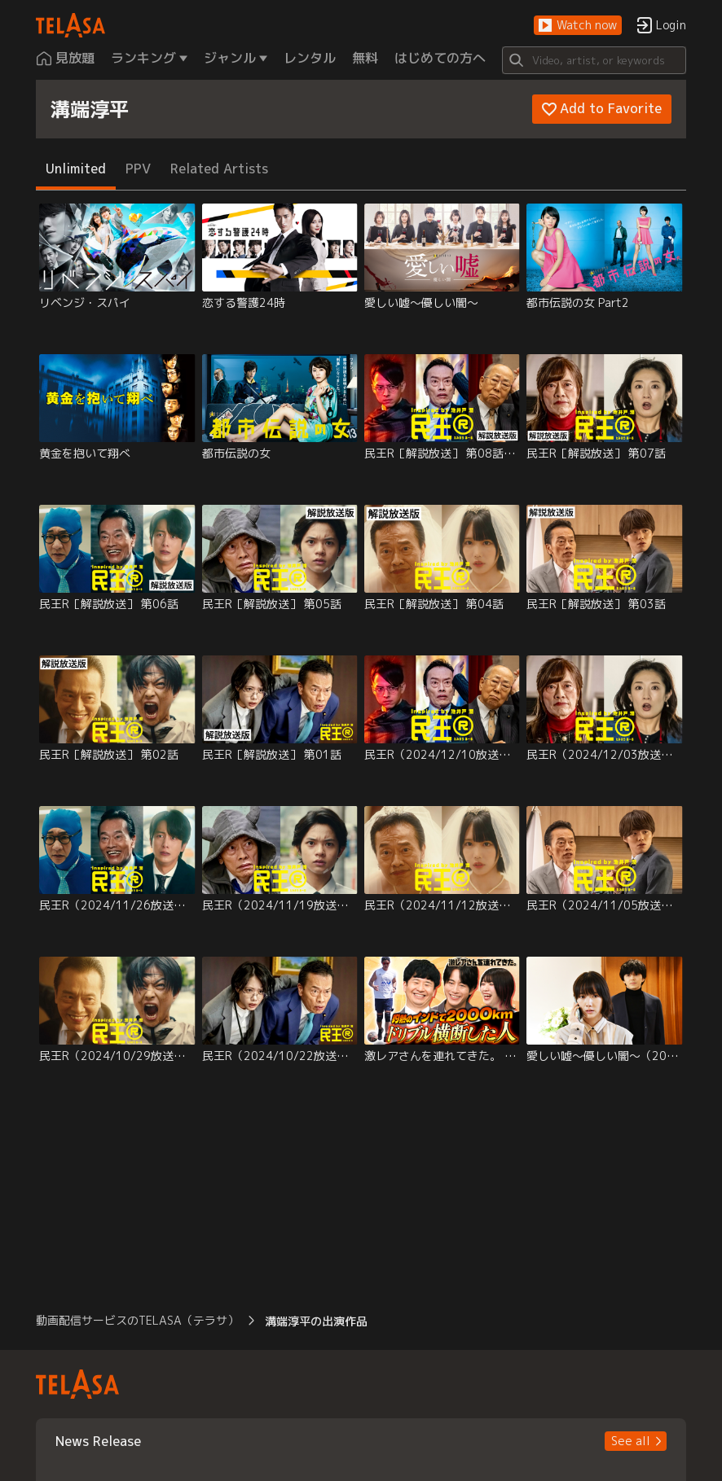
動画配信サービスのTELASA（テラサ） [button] (137, 1320)
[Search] (593, 60)
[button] (578, 25)
